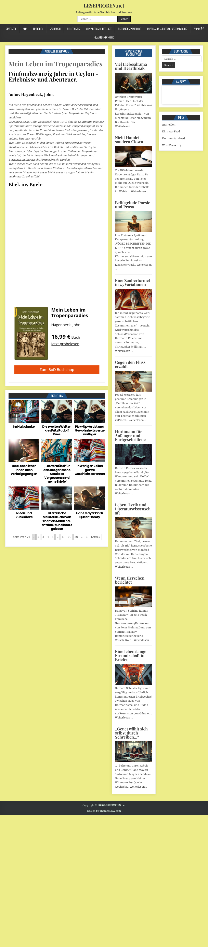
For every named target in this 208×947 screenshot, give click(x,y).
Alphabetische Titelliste (99, 29)
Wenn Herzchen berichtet (129, 580)
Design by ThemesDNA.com (104, 811)
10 (63, 536)
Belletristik (73, 29)
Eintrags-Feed (171, 131)
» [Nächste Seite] (87, 536)
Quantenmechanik (104, 37)
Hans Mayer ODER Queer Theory (89, 515)
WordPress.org (171, 145)
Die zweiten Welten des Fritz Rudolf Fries (56, 430)
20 (69, 536)
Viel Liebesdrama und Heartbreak (131, 66)
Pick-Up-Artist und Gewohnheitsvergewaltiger (89, 430)
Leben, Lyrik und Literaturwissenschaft (133, 508)
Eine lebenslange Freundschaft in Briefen (130, 655)
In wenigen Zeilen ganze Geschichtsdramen (90, 470)
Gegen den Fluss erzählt (130, 364)
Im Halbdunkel (24, 426)
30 (76, 536)
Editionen (38, 29)
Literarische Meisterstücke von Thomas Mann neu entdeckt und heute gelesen (56, 521)
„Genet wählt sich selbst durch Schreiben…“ (131, 733)
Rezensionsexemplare (129, 29)
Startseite (11, 29)
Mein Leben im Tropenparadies (55, 63)
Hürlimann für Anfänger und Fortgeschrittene (130, 435)
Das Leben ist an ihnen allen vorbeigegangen (24, 470)
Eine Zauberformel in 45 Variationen (132, 282)
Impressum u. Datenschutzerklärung (167, 29)
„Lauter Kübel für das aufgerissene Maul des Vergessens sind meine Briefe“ (56, 474)
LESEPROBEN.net (104, 5)
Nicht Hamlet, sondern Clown (129, 139)
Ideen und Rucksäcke (23, 515)
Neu (25, 29)
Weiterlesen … (124, 126)
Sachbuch (55, 29)
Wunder (198, 29)
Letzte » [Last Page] (96, 536)
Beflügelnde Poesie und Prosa (132, 204)
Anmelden (169, 124)
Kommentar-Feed (173, 138)
